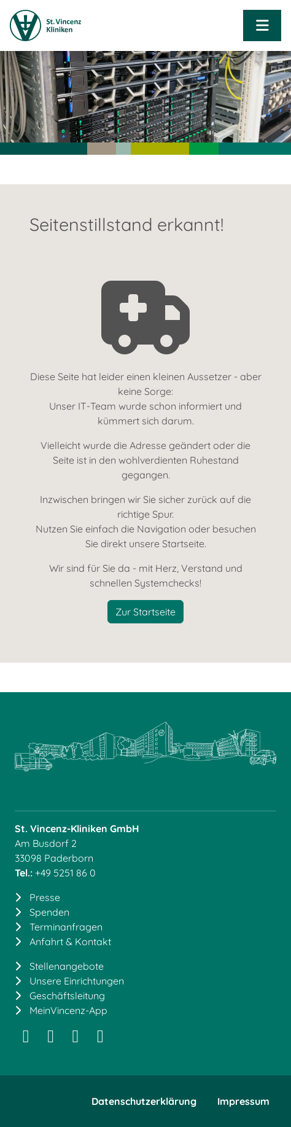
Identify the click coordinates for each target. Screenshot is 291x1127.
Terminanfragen (66, 927)
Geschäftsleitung (67, 995)
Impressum (243, 1101)
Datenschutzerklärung (143, 1101)
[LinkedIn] (50, 1038)
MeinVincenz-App (68, 1010)
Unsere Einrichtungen (76, 981)
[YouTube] (100, 1038)
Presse (44, 897)
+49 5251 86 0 (65, 873)
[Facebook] (75, 1038)
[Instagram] (26, 1038)
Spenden (49, 912)
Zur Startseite (145, 612)
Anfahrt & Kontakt (70, 941)
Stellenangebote (66, 966)
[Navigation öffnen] (262, 25)
